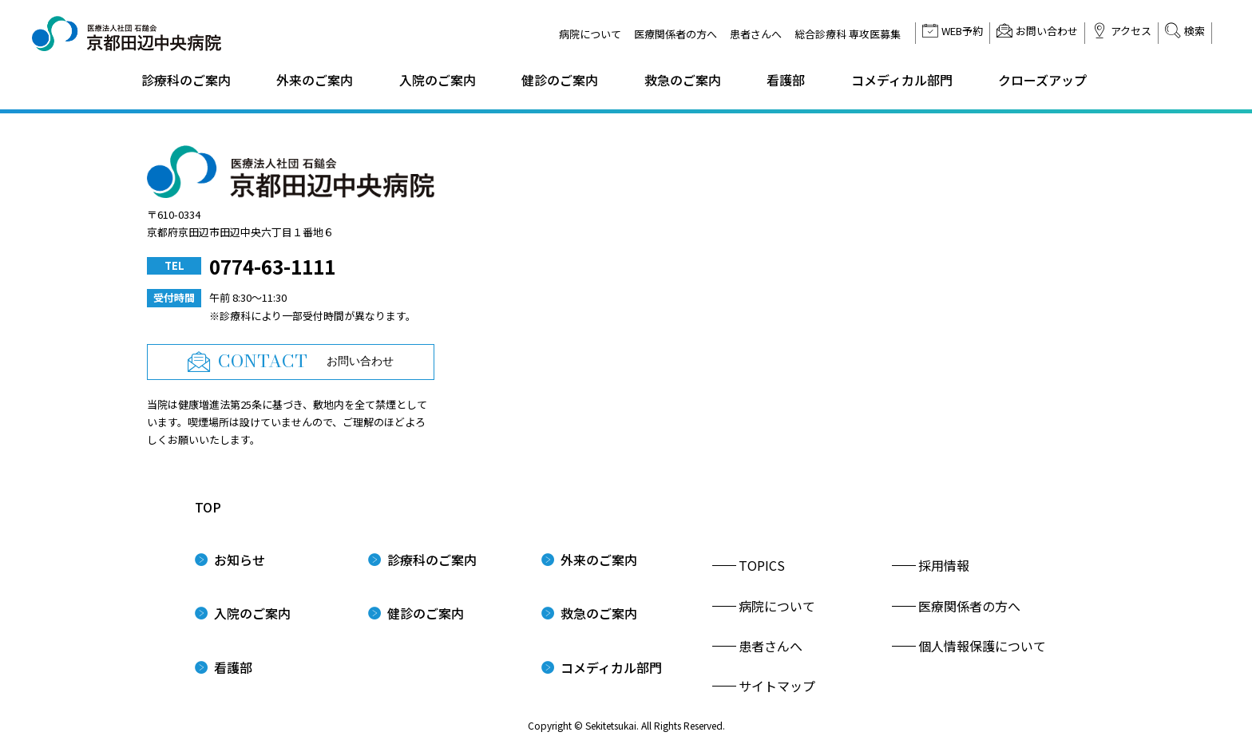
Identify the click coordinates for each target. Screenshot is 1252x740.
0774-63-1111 (272, 266)
